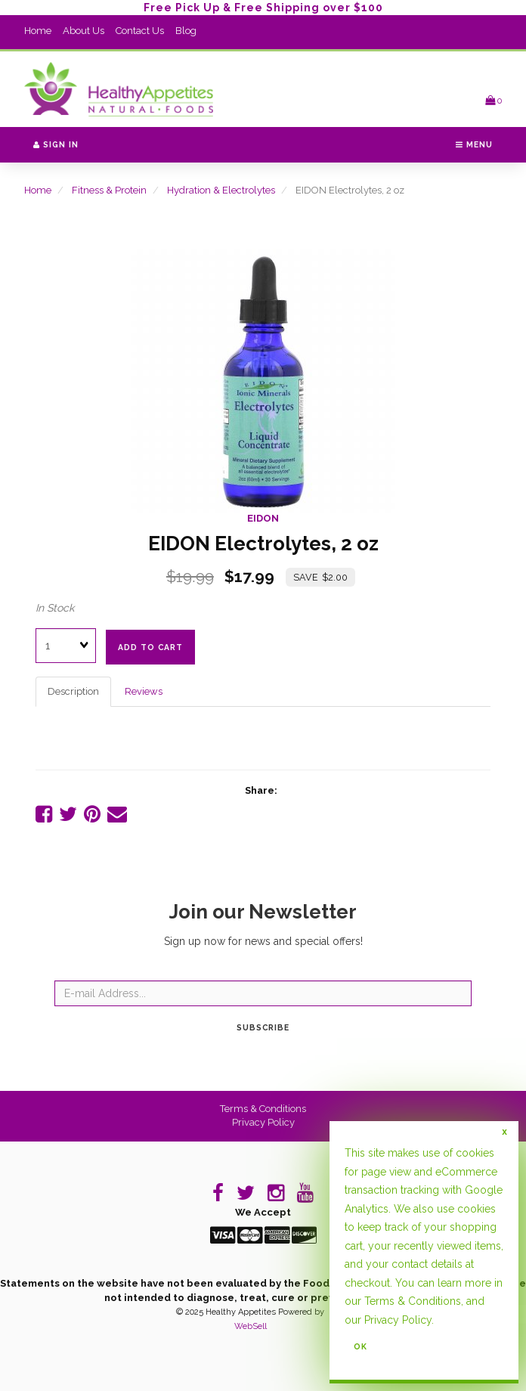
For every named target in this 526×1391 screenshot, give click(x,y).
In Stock (55, 608)
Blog (185, 30)
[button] (493, 100)
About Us (83, 30)
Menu (474, 144)
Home (37, 30)
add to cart (150, 647)
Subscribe (263, 1027)
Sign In (56, 144)
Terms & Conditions (263, 1108)
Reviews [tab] (143, 691)
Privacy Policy (263, 1122)
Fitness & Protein (109, 190)
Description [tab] (73, 691)
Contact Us (140, 30)
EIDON (263, 518)
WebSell (250, 1326)
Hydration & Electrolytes (221, 190)
